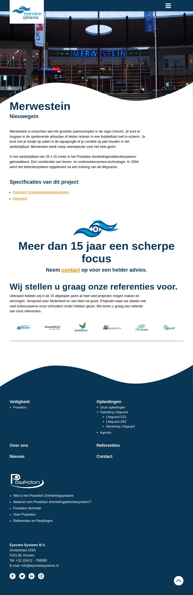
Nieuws (17, 456)
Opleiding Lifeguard (114, 412)
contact (71, 270)
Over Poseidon (24, 514)
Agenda (105, 432)
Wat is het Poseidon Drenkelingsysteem (43, 496)
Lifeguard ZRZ (116, 422)
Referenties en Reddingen (33, 521)
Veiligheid (20, 401)
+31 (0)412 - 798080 (31, 560)
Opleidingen (108, 401)
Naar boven (178, 580)
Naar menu (168, 5)
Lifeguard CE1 (116, 417)
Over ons (19, 445)
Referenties (108, 445)
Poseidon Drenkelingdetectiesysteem (41, 192)
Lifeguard (20, 198)
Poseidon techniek (27, 508)
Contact (104, 456)
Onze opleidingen (112, 407)
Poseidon (20, 407)
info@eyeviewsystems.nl (40, 566)
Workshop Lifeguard (120, 426)
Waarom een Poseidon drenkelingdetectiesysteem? (52, 502)
